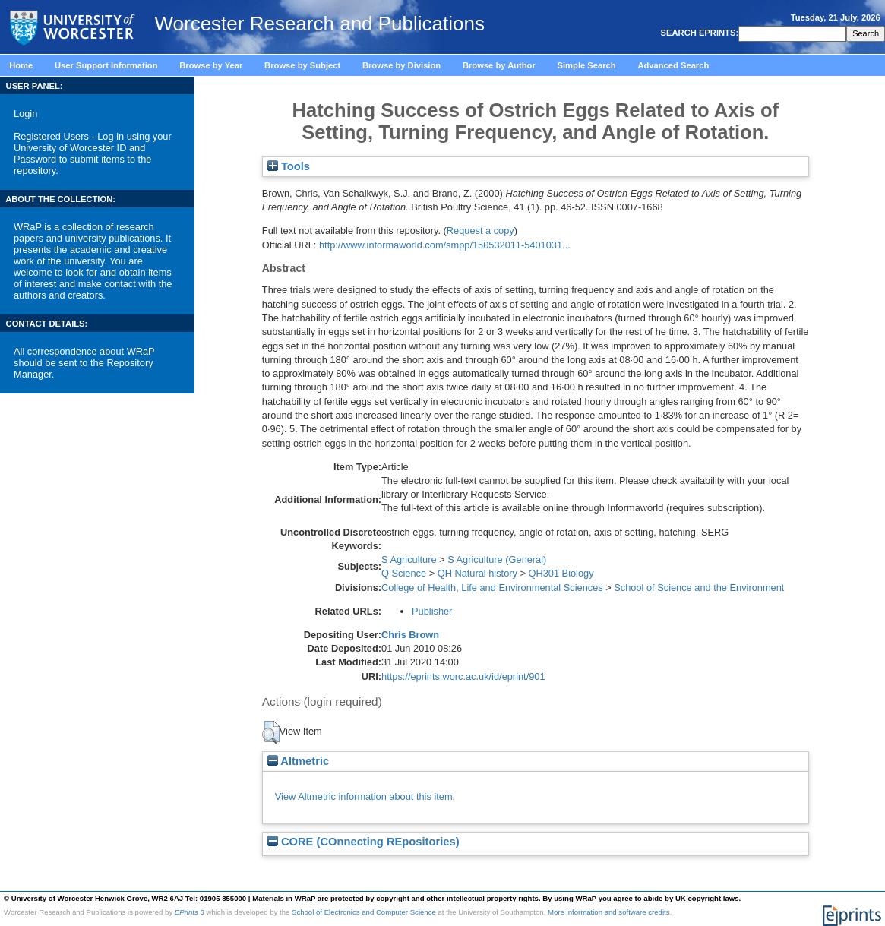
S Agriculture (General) (496, 559)
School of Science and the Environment (699, 587)
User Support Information (106, 65)
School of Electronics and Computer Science (364, 912)
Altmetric (298, 761)
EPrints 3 (189, 912)
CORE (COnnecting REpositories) (363, 842)
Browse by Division (401, 65)
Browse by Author (499, 65)
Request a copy (480, 230)
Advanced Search (673, 65)
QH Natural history (477, 573)
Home (21, 65)
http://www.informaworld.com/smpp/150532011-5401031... (445, 245)
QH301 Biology (561, 573)
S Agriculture (409, 559)
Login (25, 113)
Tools (288, 166)
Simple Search (587, 65)
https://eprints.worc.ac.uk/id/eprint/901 (463, 676)
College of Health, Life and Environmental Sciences (492, 587)
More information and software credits (609, 912)
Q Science (403, 573)
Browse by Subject (302, 65)
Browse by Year (210, 65)
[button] (271, 732)
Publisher (432, 611)
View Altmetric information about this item (364, 796)
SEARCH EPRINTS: (698, 32)
